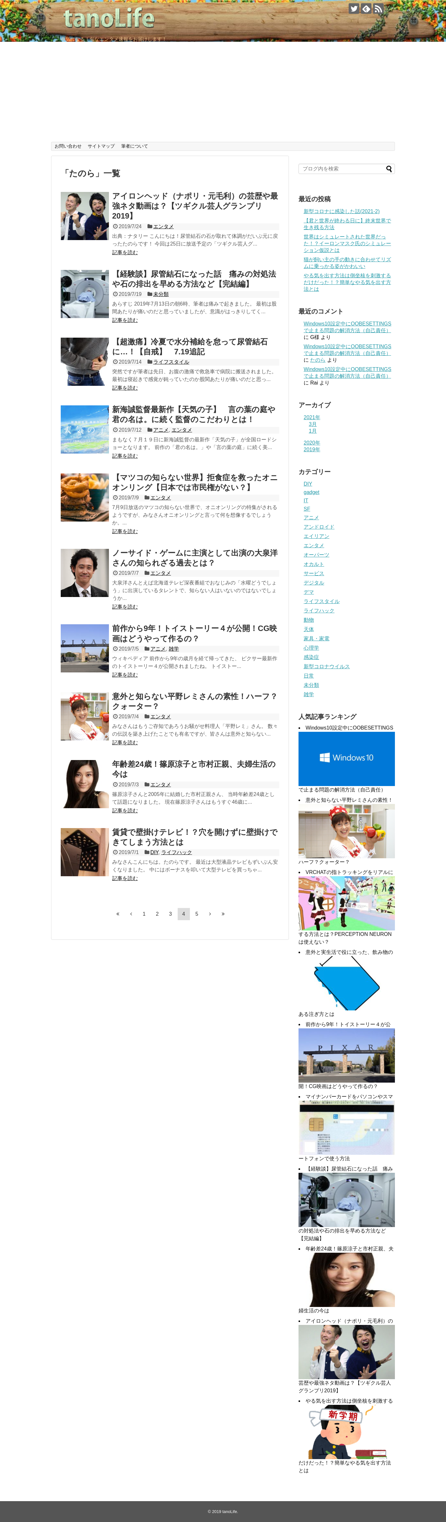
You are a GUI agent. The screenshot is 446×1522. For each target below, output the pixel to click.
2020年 (312, 442)
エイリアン (316, 536)
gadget (311, 492)
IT (306, 500)
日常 (309, 676)
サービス (314, 573)
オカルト (314, 564)
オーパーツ (316, 555)
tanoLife (229, 1511)
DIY (154, 852)
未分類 (161, 294)
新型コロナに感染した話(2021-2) (341, 211)
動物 (309, 620)
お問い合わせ (68, 146)
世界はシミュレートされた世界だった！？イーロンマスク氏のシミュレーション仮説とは (347, 243)
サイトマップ (101, 146)
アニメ (161, 430)
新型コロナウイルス (327, 666)
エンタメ (163, 226)
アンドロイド (319, 527)
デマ (309, 592)
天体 (309, 629)
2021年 (312, 417)
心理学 (311, 648)
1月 (313, 431)
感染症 (311, 657)
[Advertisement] (223, 94)
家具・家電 (316, 638)
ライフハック (176, 852)
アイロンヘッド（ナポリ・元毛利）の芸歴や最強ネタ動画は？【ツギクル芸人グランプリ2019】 (195, 206)
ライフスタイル (171, 362)
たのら (318, 360)
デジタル (314, 582)
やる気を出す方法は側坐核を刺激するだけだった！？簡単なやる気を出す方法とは (347, 282)
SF (307, 509)
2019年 (312, 449)
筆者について (134, 146)
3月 (313, 424)
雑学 (174, 649)
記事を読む (125, 252)
